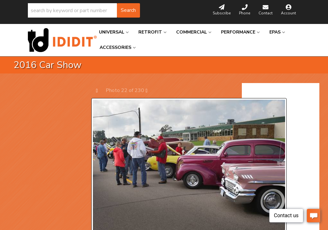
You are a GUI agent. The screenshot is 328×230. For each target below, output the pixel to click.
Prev (100, 90)
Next (150, 90)
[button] (84, 10)
